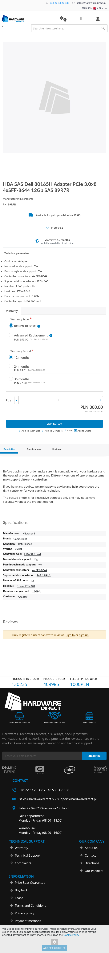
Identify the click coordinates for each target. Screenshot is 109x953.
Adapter (22, 596)
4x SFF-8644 (39, 570)
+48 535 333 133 (57, 790)
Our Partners (94, 871)
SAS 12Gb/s (44, 575)
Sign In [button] (70, 635)
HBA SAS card (32, 554)
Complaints (23, 863)
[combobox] (69, 28)
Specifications (34, 449)
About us (91, 848)
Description (9, 449)
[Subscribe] (94, 756)
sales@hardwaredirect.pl (89, 3)
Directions (92, 863)
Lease (19, 898)
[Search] (103, 28)
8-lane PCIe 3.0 (26, 586)
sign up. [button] (84, 635)
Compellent (20, 538)
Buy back (21, 890)
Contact (90, 855)
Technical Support (27, 855)
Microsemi (29, 533)
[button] (63, 19)
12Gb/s (36, 591)
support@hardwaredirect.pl (77, 799)
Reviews (56, 449)
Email (70, 430)
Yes (36, 559)
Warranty (12, 311)
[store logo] (28, 18)
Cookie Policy (71, 934)
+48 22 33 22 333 (57, 3)
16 (32, 580)
